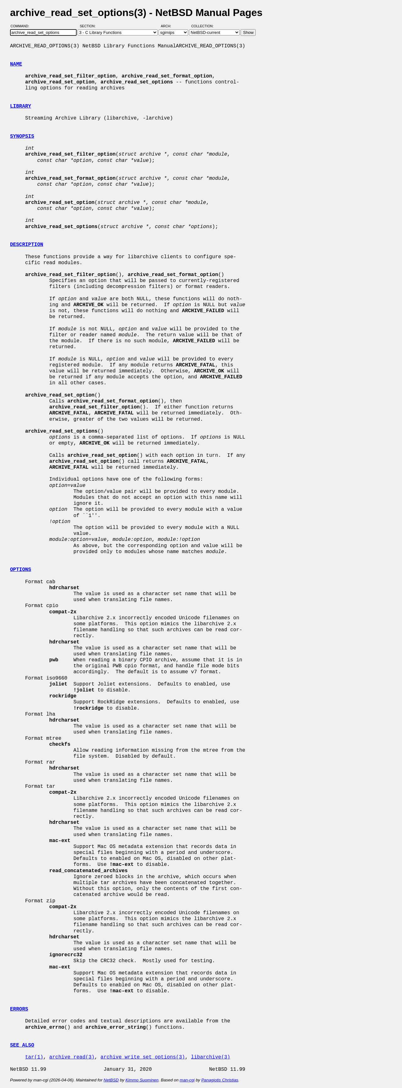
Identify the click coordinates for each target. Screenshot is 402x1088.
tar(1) (34, 1057)
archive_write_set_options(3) (142, 1057)
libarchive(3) (210, 1057)
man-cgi (187, 1080)
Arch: (169, 26)
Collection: (202, 26)
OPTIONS (20, 569)
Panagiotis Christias (219, 1080)
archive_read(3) (72, 1057)
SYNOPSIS (22, 136)
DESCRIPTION (26, 244)
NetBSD (111, 1080)
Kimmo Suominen (141, 1080)
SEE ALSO (22, 1045)
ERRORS (19, 1009)
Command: (22, 26)
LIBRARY (20, 106)
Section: (89, 26)
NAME (16, 64)
